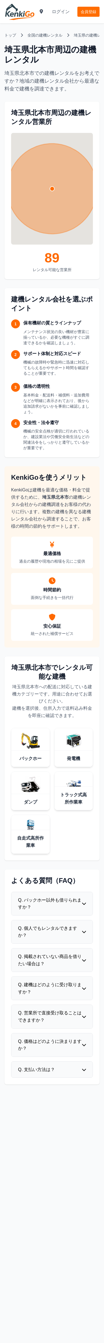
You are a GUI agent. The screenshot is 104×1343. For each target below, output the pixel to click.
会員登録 (88, 11)
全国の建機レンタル (44, 35)
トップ (10, 35)
